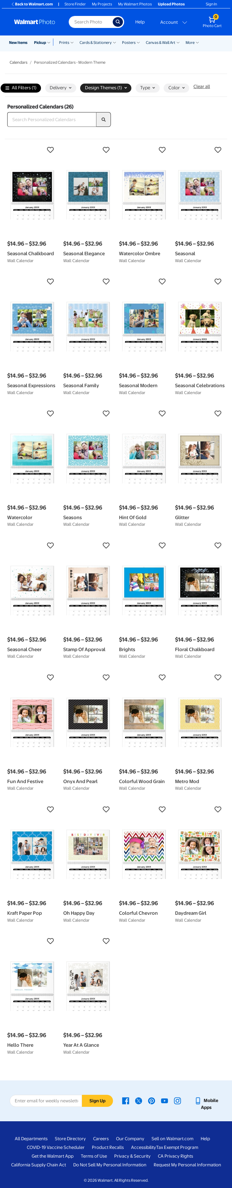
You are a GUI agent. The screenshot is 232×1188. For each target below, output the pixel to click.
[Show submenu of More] (197, 42)
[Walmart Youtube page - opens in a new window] (164, 1100)
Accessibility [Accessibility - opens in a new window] (143, 1147)
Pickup (40, 42)
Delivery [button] (60, 87)
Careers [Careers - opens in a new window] (101, 1138)
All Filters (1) (20, 88)
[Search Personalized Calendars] (51, 119)
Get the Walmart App (53, 1156)
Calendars (18, 62)
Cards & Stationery (96, 42)
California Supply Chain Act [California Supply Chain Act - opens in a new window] (38, 1165)
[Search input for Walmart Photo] (91, 22)
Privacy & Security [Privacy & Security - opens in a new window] (132, 1156)
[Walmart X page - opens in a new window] (138, 1100)
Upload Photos (171, 4)
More (190, 42)
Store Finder (75, 4)
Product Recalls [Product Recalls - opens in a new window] (108, 1147)
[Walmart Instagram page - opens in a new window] (177, 1100)
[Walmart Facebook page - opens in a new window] (125, 1100)
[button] (32, 150)
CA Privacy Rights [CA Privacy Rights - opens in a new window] (175, 1156)
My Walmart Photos (135, 4)
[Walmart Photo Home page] (35, 22)
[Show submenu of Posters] (138, 42)
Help (140, 22)
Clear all (201, 86)
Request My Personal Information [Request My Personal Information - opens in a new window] (187, 1165)
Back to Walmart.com (32, 4)
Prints (64, 42)
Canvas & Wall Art (160, 42)
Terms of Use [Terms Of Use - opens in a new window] (94, 1156)
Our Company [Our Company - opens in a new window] (130, 1138)
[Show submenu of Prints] (72, 42)
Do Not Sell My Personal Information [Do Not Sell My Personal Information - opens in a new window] (109, 1165)
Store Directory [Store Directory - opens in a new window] (70, 1138)
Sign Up (97, 1101)
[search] (103, 119)
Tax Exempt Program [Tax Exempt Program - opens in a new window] (177, 1147)
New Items (18, 42)
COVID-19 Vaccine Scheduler (56, 1147)
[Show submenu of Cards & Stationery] (114, 42)
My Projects (102, 4)
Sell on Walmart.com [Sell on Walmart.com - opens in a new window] (172, 1138)
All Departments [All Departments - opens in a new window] (31, 1138)
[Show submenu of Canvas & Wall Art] (178, 42)
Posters (129, 42)
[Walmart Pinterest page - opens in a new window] (151, 1100)
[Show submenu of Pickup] (50, 42)
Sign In (211, 4)
